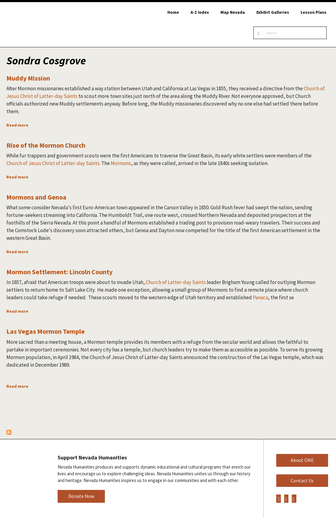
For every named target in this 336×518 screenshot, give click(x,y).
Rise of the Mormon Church (45, 145)
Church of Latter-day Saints (176, 282)
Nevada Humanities (24, 478)
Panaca (260, 297)
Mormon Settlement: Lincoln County (59, 272)
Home (173, 12)
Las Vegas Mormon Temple (45, 331)
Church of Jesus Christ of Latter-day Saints (52, 163)
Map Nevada (232, 12)
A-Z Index (200, 12)
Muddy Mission (28, 78)
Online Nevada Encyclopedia (37, 24)
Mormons (121, 163)
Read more (17, 125)
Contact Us (302, 480)
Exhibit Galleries (272, 12)
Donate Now (81, 496)
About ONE (302, 460)
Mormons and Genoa (36, 197)
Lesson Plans (314, 12)
